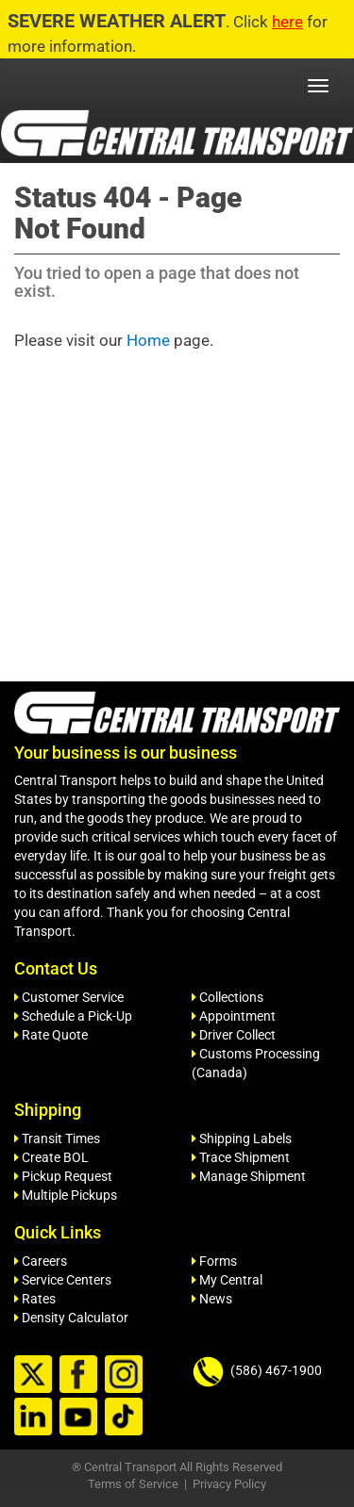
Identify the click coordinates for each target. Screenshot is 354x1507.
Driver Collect (234, 1034)
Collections (227, 997)
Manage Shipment (249, 1176)
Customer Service (69, 997)
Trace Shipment (241, 1157)
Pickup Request (63, 1176)
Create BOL (51, 1157)
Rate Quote (51, 1034)
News (212, 1298)
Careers (40, 1261)
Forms (214, 1261)
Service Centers (62, 1279)
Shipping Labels (242, 1138)
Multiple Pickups (65, 1195)
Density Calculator (71, 1317)
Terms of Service (133, 1484)
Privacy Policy (229, 1484)
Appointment (234, 1016)
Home (148, 340)
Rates (35, 1298)
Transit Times (57, 1138)
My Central (227, 1279)
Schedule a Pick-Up (73, 1016)
